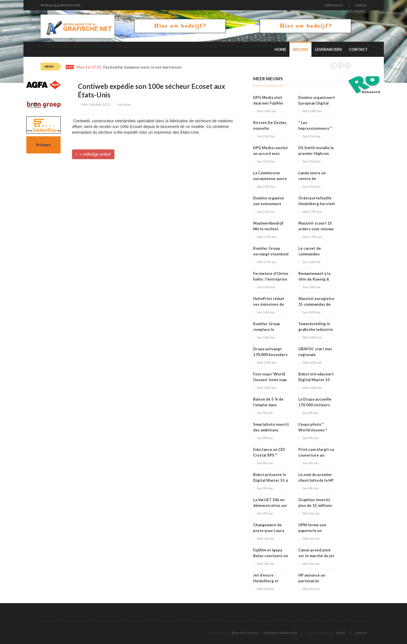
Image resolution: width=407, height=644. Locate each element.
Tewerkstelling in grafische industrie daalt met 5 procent (316, 329)
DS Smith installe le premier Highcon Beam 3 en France (316, 153)
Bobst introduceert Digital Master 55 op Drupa (316, 380)
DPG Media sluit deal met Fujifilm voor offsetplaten (269, 103)
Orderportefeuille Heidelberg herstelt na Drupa (316, 204)
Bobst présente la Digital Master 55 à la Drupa (270, 480)
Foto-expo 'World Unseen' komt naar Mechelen (270, 380)
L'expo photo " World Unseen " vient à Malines (312, 430)
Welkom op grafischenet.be (61, 5)
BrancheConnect (245, 633)
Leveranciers (328, 49)
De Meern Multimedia (280, 633)
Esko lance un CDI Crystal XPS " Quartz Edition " (269, 455)
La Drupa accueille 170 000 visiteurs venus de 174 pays (314, 405)
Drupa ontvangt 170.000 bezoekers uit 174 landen (270, 355)
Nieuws (300, 49)
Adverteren (334, 5)
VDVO (341, 633)
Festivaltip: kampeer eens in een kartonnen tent (146, 67)
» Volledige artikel (93, 154)
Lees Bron (124, 104)
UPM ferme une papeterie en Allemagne (312, 531)
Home (280, 49)
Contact (361, 5)
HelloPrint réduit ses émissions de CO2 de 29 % (268, 304)
